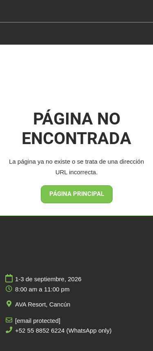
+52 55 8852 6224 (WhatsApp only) (63, 330)
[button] (77, 194)
